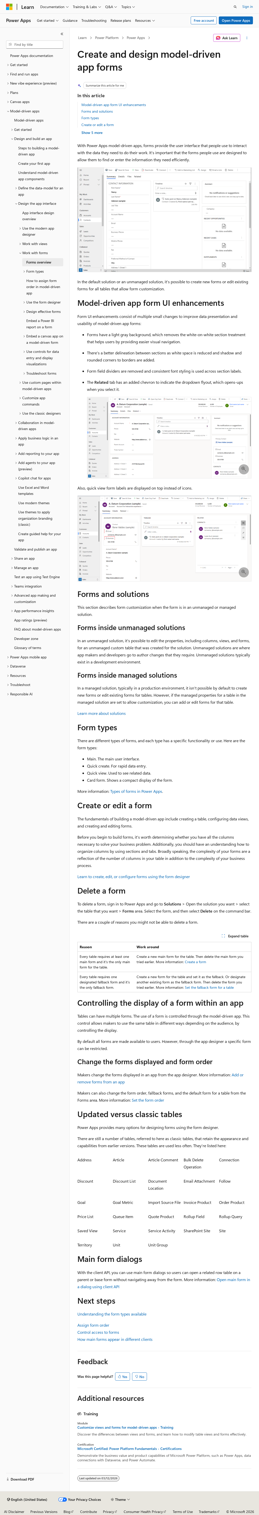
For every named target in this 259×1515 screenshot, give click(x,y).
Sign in (247, 6)
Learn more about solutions (101, 713)
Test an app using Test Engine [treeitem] (37, 576)
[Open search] (235, 6)
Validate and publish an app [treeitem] (35, 549)
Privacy (108, 1511)
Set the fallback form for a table (209, 987)
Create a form (195, 961)
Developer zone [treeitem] (26, 638)
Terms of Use (183, 1511)
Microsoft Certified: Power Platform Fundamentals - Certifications (129, 1448)
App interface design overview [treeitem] (38, 215)
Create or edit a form (97, 124)
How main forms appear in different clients (115, 1339)
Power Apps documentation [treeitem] (31, 55)
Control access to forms (98, 1332)
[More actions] (246, 38)
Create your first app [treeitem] (34, 163)
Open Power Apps (236, 20)
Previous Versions (43, 1511)
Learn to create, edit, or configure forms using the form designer (133, 876)
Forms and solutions (97, 111)
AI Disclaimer (14, 1511)
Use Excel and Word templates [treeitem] (33, 490)
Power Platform (107, 37)
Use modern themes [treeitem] (34, 502)
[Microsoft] (9, 7)
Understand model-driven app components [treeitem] (38, 175)
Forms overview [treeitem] (38, 262)
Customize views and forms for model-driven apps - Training (125, 1427)
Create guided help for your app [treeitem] (39, 536)
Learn (82, 37)
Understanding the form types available (111, 1314)
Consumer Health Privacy (143, 1511)
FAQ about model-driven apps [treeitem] (37, 629)
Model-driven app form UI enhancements (113, 104)
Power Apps (136, 37)
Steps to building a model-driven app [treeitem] (38, 151)
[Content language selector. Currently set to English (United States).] (27, 1500)
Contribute (88, 1511)
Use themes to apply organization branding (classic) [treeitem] (35, 518)
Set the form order (148, 1100)
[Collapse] (62, 33)
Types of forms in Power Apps (136, 791)
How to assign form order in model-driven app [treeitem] (43, 286)
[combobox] (34, 45)
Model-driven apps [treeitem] (29, 120)
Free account (204, 20)
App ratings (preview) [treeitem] (30, 620)
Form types (90, 117)
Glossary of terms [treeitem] (27, 647)
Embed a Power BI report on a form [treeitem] (40, 323)
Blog (66, 1511)
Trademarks (208, 1511)
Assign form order (93, 1325)
